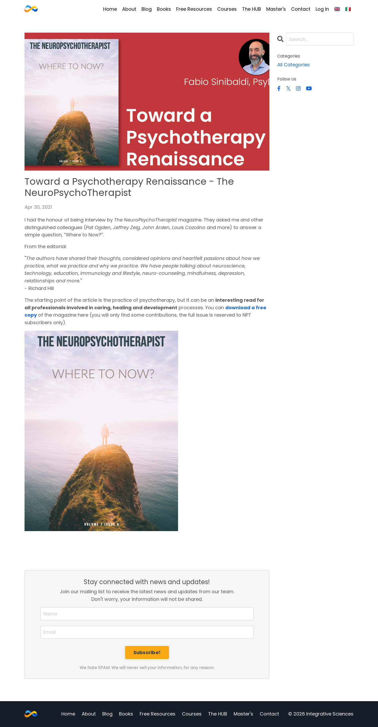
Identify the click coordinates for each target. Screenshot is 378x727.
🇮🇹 (348, 9)
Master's (276, 9)
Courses (227, 9)
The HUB (251, 9)
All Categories (293, 64)
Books (164, 9)
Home (110, 9)
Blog (146, 9)
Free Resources (194, 9)
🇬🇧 (337, 9)
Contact (300, 9)
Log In (322, 9)
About (129, 9)
